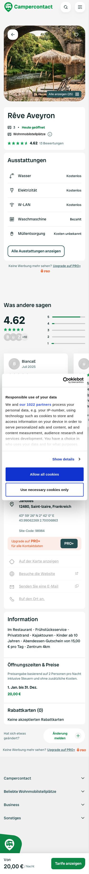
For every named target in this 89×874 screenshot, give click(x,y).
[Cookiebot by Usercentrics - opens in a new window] (63, 380)
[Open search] (66, 7)
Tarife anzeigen (68, 863)
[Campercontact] (28, 7)
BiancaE (29, 361)
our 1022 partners (35, 404)
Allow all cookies (44, 474)
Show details (63, 459)
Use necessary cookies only (44, 490)
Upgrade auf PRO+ (67, 266)
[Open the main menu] (80, 7)
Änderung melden (67, 735)
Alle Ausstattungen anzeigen (36, 251)
